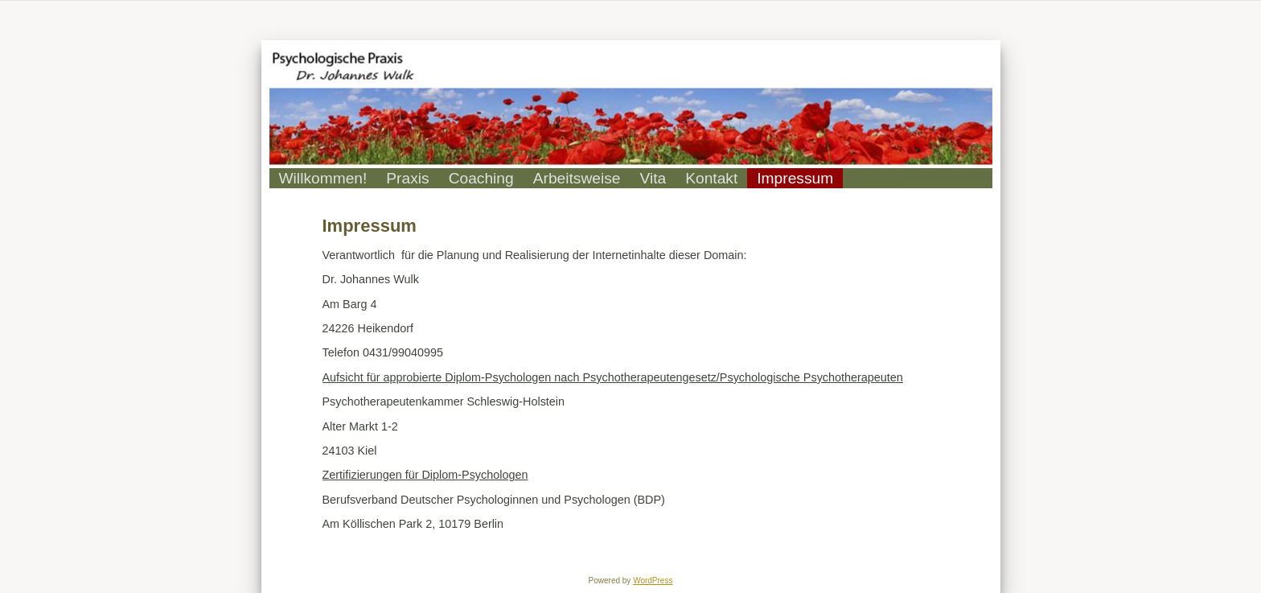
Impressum (369, 226)
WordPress (652, 580)
